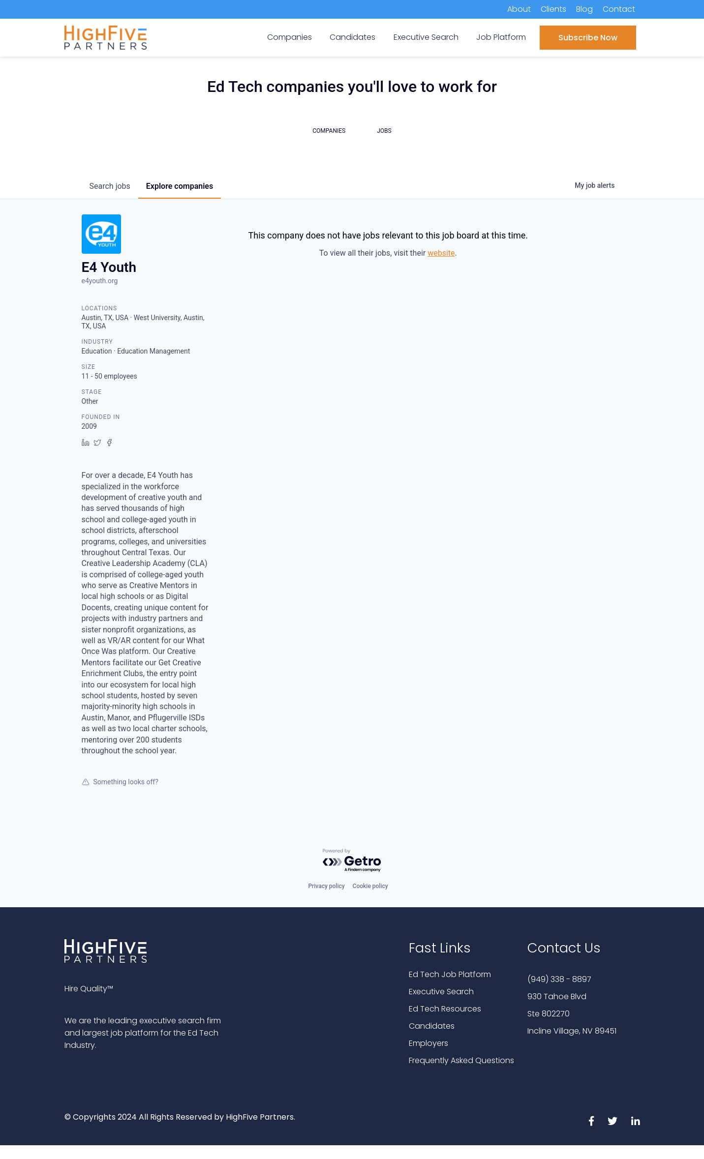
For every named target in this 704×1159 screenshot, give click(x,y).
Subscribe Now (587, 37)
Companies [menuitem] (289, 37)
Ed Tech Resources (445, 1008)
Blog (584, 9)
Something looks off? (120, 782)
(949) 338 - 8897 (559, 979)
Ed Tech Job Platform (450, 974)
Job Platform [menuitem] (501, 37)
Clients (553, 9)
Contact (619, 9)
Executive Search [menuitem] (426, 37)
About (519, 9)
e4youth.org (100, 281)
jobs (110, 186)
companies (179, 186)
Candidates (432, 1026)
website (441, 253)
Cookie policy (370, 886)
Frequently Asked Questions (461, 1060)
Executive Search (441, 991)
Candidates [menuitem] (352, 37)
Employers (428, 1043)
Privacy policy (326, 886)
